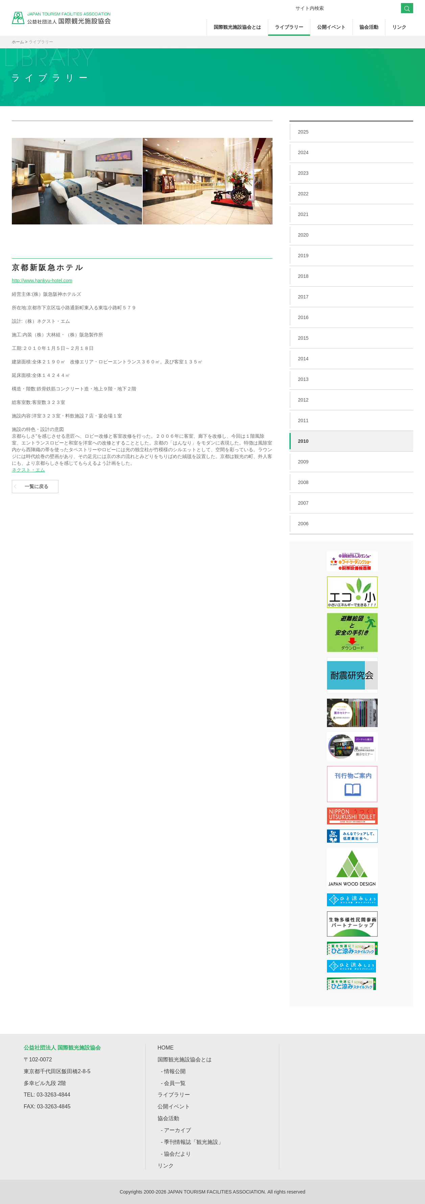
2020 (350, 235)
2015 (350, 338)
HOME (166, 1048)
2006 (350, 523)
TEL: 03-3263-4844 (47, 1095)
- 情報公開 (173, 1071)
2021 (350, 214)
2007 (350, 503)
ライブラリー (289, 27)
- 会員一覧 (173, 1083)
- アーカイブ (176, 1130)
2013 (350, 379)
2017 (350, 297)
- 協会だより (176, 1154)
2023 (350, 173)
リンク (399, 27)
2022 (350, 194)
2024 (350, 152)
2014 (350, 359)
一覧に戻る (36, 486)
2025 (350, 132)
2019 (350, 255)
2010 (298, 441)
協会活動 (368, 27)
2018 (350, 276)
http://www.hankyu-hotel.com (42, 280)
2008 (350, 482)
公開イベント (331, 27)
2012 (350, 400)
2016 (350, 317)
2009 (350, 462)
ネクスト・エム (28, 470)
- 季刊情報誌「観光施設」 (192, 1142)
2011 (350, 420)
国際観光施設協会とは (237, 27)
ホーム (18, 42)
